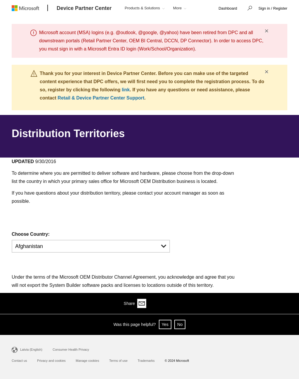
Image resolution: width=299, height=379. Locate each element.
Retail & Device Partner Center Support (101, 97)
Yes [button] (165, 324)
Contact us (19, 360)
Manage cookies (87, 360)
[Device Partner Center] (84, 8)
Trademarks (146, 360)
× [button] (267, 31)
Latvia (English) (31, 349)
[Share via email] (282, 303)
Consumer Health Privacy (71, 349)
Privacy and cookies (51, 360)
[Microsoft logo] (30, 8)
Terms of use (118, 360)
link (126, 89)
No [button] (179, 324)
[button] (248, 9)
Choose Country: (31, 234)
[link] (227, 9)
